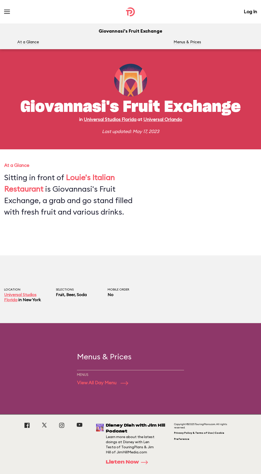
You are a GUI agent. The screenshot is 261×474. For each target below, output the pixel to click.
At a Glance (28, 42)
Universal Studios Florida (110, 119)
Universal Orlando (162, 119)
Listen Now (128, 462)
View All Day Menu (102, 383)
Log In (250, 12)
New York (32, 299)
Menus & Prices (187, 42)
